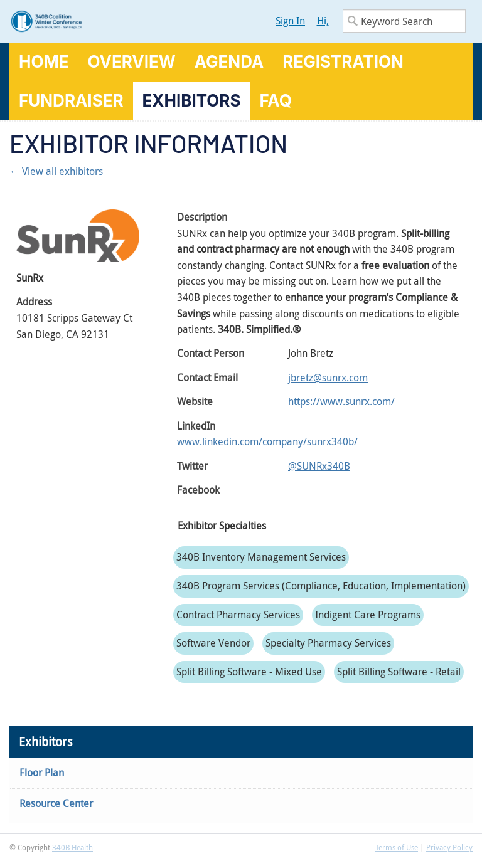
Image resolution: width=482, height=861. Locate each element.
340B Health (72, 847)
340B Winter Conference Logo (125, 21)
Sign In (290, 21)
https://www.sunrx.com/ (341, 401)
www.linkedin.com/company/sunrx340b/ (267, 441)
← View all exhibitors (56, 171)
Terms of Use (396, 847)
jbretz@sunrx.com (328, 377)
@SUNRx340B (319, 466)
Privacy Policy (449, 847)
